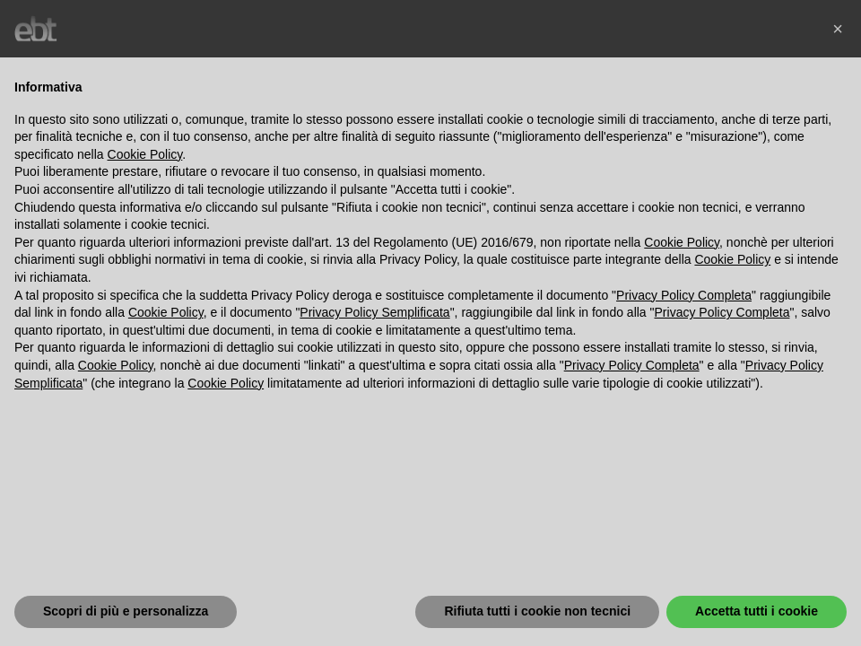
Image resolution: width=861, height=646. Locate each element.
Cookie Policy (145, 154)
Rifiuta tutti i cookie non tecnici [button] (537, 611)
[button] (837, 28)
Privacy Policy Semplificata (374, 312)
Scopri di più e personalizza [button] (125, 611)
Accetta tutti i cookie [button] (756, 611)
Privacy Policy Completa (684, 295)
